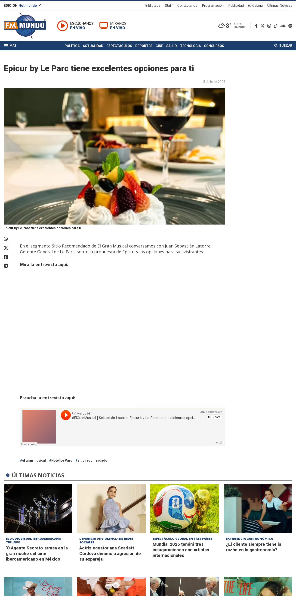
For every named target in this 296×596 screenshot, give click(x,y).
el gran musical (34, 460)
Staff (169, 5)
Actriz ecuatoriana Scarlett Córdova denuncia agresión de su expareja (110, 553)
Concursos (214, 46)
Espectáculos (119, 46)
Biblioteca (152, 5)
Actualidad (93, 46)
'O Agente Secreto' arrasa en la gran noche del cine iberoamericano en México (37, 553)
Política (72, 46)
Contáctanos (187, 5)
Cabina (255, 5)
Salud (171, 46)
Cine (159, 46)
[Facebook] (257, 25)
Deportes (143, 46)
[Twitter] (263, 25)
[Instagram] (270, 25)
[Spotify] (290, 25)
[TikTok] (276, 25)
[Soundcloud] (283, 25)
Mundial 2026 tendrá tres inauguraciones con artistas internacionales (181, 550)
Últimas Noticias (279, 5)
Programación (213, 5)
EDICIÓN (22, 5)
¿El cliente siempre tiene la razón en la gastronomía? (253, 547)
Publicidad (236, 5)
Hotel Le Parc (61, 460)
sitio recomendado (92, 460)
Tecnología (190, 46)
